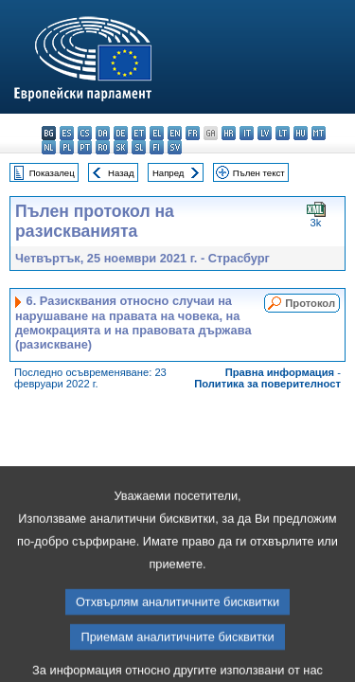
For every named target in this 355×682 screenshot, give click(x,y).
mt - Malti (318, 133)
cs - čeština (85, 133)
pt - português (85, 147)
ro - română (103, 147)
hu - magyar (300, 133)
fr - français (193, 133)
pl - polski (67, 147)
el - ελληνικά (157, 133)
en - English (175, 133)
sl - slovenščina (139, 147)
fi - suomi (157, 147)
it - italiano (247, 133)
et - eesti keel (139, 133)
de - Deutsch (121, 133)
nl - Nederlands (49, 147)
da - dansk (103, 133)
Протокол (310, 303)
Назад (121, 173)
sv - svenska (175, 147)
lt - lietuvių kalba (282, 133)
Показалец (52, 173)
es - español (67, 133)
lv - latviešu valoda (264, 133)
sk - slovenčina (121, 147)
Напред (168, 173)
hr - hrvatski (229, 133)
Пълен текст (259, 173)
